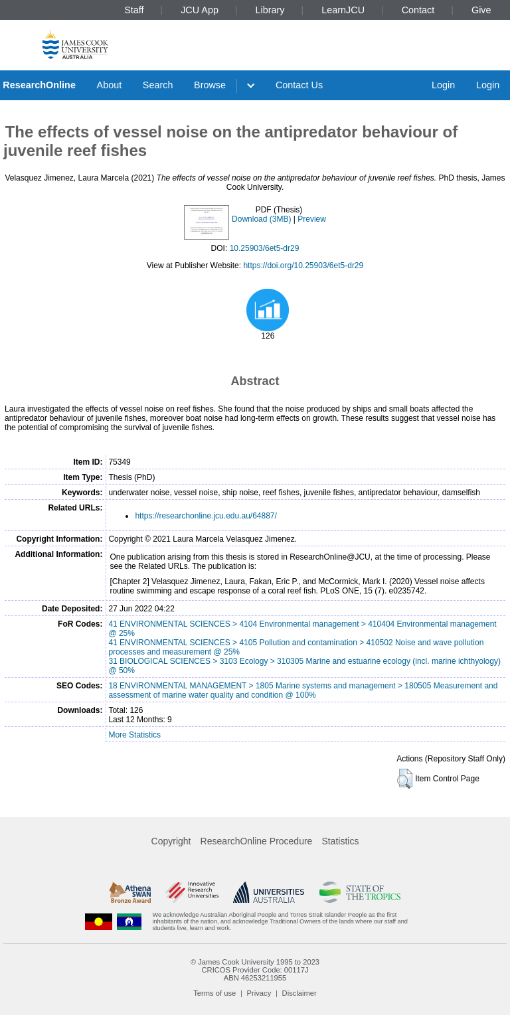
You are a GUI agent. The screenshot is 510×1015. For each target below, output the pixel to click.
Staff (133, 10)
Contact (418, 10)
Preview (312, 219)
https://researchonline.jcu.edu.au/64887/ (205, 515)
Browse (210, 85)
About (109, 85)
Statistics (340, 841)
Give (481, 10)
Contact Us (299, 85)
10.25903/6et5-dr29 (264, 248)
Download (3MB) (261, 219)
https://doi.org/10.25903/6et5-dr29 (303, 265)
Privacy (259, 993)
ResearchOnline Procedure (257, 841)
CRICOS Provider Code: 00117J (254, 970)
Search (158, 85)
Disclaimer (299, 993)
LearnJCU (343, 10)
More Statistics (134, 735)
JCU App (199, 10)
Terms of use (214, 993)
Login (443, 85)
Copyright (171, 841)
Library (270, 10)
